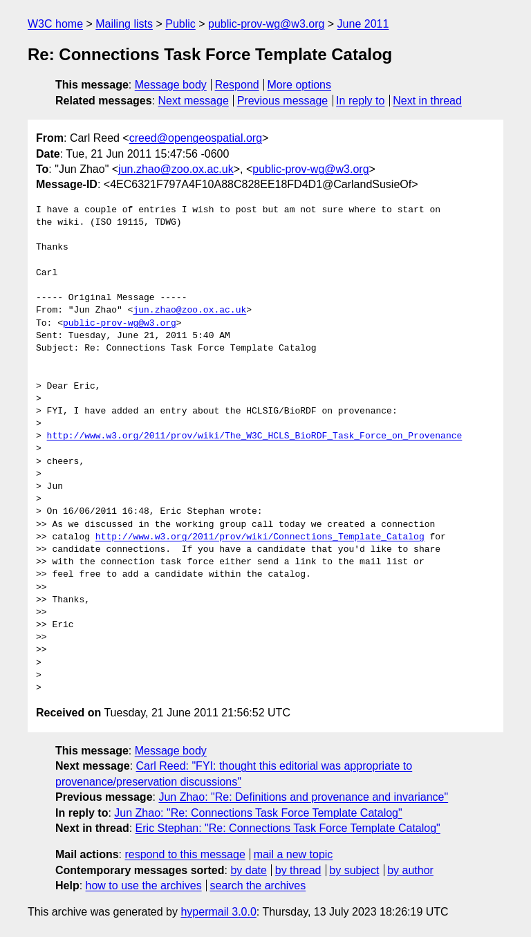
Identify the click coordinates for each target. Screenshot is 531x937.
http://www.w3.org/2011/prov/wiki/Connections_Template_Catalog (260, 537)
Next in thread (427, 100)
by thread (298, 870)
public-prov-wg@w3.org (266, 24)
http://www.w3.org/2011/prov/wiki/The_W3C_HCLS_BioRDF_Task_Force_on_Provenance (255, 436)
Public (180, 24)
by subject (354, 870)
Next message (193, 100)
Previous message (282, 100)
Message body (171, 85)
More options (300, 85)
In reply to (360, 100)
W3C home (55, 24)
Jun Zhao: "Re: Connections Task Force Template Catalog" (258, 813)
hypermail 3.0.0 (218, 912)
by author (410, 870)
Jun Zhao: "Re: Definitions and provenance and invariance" (303, 797)
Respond (237, 85)
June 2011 (363, 24)
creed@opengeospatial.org (195, 138)
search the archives (258, 885)
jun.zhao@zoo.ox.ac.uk (176, 169)
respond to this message (184, 854)
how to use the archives (144, 885)
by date (248, 870)
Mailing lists (124, 24)
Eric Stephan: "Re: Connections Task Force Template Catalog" (288, 828)
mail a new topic (293, 854)
